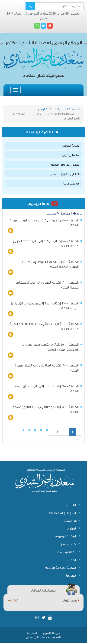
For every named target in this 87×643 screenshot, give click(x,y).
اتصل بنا (71, 575)
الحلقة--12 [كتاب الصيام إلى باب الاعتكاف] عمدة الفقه (47, 285)
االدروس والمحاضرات (63, 513)
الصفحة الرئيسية (69, 109)
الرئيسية (71, 505)
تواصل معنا (71, 183)
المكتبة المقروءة (66, 536)
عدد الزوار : (70, 600)
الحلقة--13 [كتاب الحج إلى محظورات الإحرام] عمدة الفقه (45, 306)
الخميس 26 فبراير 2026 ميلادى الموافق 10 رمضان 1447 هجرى (44, 16)
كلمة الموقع (70, 145)
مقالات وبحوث (67, 552)
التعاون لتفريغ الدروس (64, 174)
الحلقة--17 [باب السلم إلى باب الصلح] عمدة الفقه (46, 388)
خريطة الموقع (51, 633)
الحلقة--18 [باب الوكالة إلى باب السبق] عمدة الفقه (46, 409)
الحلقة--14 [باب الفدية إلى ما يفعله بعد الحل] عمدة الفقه (44, 326)
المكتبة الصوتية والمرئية (61, 567)
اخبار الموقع (69, 544)
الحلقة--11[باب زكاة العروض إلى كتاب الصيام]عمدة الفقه (50, 264)
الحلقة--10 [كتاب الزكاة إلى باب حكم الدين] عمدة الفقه (46, 243)
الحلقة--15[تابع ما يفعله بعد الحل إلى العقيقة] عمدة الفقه (49, 347)
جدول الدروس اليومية (64, 164)
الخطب (72, 560)
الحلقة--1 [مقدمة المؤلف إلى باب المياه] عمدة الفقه (44, 223)
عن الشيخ (70, 520)
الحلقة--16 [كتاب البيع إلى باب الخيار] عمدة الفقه (47, 368)
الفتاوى (72, 528)
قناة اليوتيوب (43, 109)
